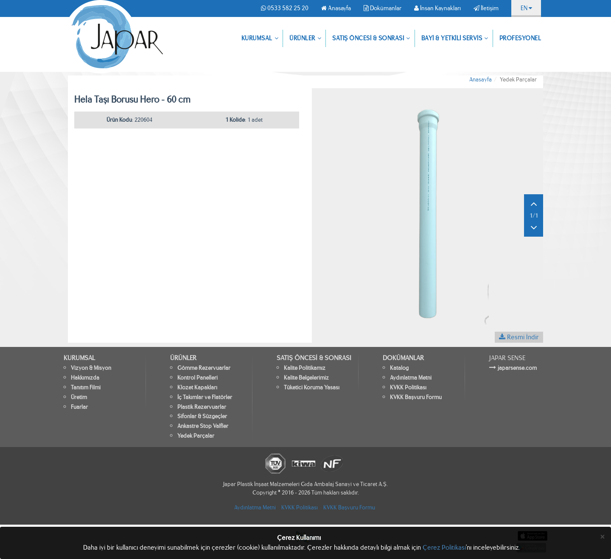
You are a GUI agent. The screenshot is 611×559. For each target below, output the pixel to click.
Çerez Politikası (444, 547)
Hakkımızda (85, 377)
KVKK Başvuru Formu (416, 397)
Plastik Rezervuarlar (201, 407)
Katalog (399, 368)
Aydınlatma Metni (411, 377)
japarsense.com (517, 368)
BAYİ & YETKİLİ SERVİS (454, 38)
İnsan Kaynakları (437, 8)
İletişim (486, 8)
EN (526, 8)
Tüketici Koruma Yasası (311, 387)
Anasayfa (336, 8)
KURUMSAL (260, 38)
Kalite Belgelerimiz (306, 377)
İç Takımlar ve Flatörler (204, 397)
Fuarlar (79, 407)
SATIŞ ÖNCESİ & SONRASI (371, 38)
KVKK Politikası (408, 387)
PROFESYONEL (520, 38)
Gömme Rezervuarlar (203, 368)
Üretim (79, 397)
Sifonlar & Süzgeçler (202, 416)
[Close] (602, 536)
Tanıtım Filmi (86, 387)
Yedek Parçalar (195, 435)
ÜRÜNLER (305, 38)
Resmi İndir (519, 337)
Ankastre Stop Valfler (202, 426)
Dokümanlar (382, 8)
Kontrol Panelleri (197, 377)
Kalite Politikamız (304, 368)
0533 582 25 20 (284, 8)
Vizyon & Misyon (91, 368)
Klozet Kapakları (197, 387)
